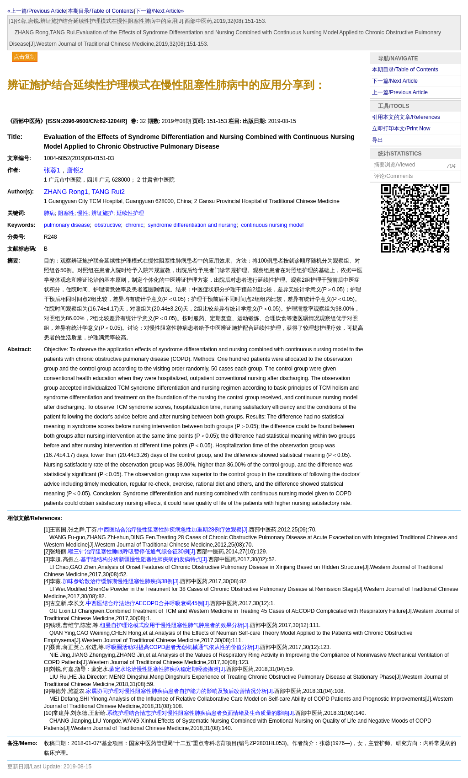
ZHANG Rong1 (66, 191)
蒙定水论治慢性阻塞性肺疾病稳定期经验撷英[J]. (167, 669)
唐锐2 (75, 170)
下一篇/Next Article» (159, 11)
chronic (133, 225)
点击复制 (25, 57)
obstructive (107, 225)
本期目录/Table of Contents (101, 11)
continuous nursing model (271, 225)
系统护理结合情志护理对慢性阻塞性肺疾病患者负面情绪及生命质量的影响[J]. (201, 713)
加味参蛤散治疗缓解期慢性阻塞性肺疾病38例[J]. (121, 581)
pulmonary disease (67, 225)
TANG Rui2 (108, 191)
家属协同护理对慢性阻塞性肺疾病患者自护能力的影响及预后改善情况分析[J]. (180, 691)
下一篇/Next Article (395, 81)
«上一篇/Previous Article (36, 11)
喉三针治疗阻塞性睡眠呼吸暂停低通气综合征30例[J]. (132, 551)
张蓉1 (52, 170)
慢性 (82, 213)
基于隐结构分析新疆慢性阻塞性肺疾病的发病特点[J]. (144, 559)
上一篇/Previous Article (400, 92)
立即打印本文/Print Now (401, 128)
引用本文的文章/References (406, 117)
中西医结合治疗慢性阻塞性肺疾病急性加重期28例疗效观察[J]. (173, 529)
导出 (377, 140)
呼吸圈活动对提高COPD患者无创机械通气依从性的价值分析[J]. (183, 647)
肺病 (49, 213)
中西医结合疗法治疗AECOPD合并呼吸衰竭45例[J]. (148, 603)
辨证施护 (102, 213)
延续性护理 (130, 213)
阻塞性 (66, 213)
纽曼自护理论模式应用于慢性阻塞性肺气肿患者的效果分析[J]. (175, 625)
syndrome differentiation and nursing (191, 225)
